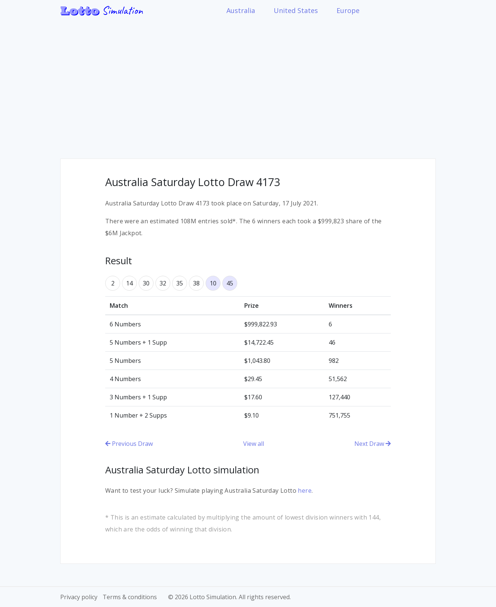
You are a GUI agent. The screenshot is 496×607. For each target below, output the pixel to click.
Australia (240, 10)
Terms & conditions (130, 597)
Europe (348, 10)
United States (296, 10)
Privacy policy (78, 597)
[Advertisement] (248, 84)
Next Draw (372, 444)
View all (253, 444)
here (305, 490)
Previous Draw (129, 444)
